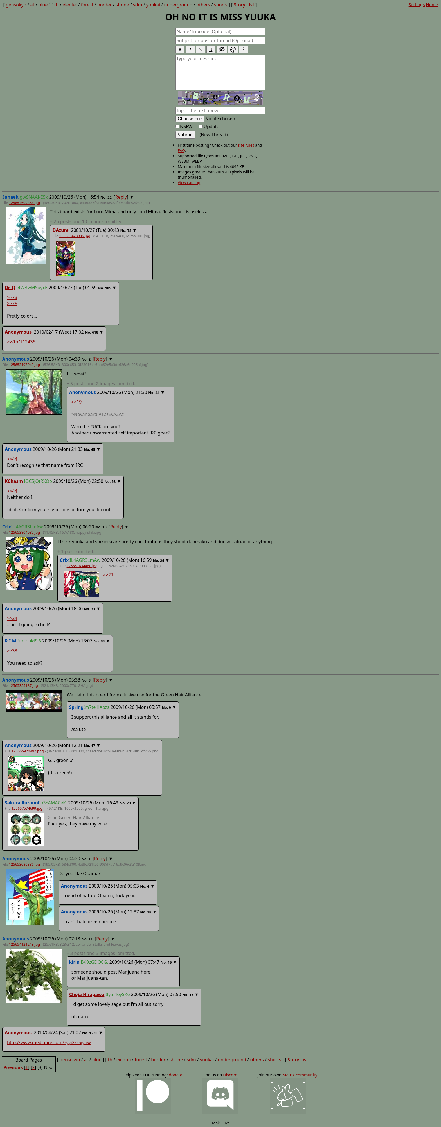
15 (170, 962)
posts (87, 221)
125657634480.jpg (82, 565)
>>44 (12, 459)
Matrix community (299, 1075)
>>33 (12, 651)
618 (95, 332)
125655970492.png (28, 750)
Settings (417, 4)
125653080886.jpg (24, 864)
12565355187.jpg (23, 685)
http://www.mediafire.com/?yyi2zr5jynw (49, 1042)
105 (108, 287)
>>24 (12, 618)
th (56, 5)
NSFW (184, 126)
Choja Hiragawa (87, 994)
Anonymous (18, 332)
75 (129, 230)
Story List (244, 5)
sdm (137, 5)
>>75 (12, 303)
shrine (122, 5)
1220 (93, 1032)
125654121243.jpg (24, 944)
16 (191, 994)
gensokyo (16, 5)
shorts (220, 5)
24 (162, 560)
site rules (246, 145)
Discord (230, 1075)
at (32, 5)
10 (104, 526)
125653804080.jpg (24, 532)
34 (103, 641)
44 (158, 392)
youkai (153, 5)
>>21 (108, 575)
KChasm (14, 481)
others (203, 5)
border (104, 5)
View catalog (189, 182)
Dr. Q (10, 287)
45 (93, 449)
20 (129, 802)
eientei (70, 5)
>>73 (12, 297)
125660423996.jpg (74, 235)
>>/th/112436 (21, 342)
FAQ (181, 150)
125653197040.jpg (24, 364)
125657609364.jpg (24, 202)
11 (91, 939)
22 (109, 197)
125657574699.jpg (27, 808)
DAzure (61, 230)
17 (93, 745)
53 (114, 481)
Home (432, 4)
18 (149, 912)
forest (87, 5)
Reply (121, 197)
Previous (12, 1067)
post (75, 551)
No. (103, 197)
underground (178, 5)
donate (175, 1075)
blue (43, 5)
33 (93, 608)
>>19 (76, 402)
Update (209, 126)
